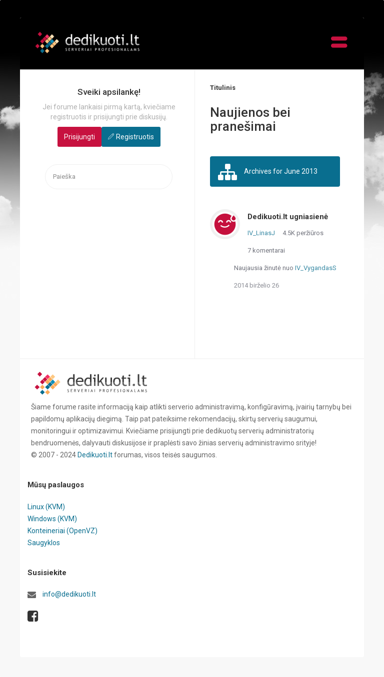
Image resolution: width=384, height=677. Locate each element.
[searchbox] (108, 177)
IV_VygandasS (315, 268)
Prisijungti (79, 137)
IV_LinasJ (261, 233)
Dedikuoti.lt (95, 455)
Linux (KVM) (46, 507)
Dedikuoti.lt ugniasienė (288, 216)
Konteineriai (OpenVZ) (63, 531)
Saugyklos (44, 543)
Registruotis (135, 137)
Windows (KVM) (52, 519)
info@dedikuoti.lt (69, 594)
